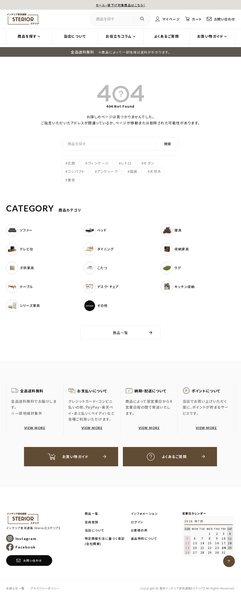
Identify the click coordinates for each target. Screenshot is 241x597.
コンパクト (76, 171)
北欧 (71, 163)
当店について (75, 36)
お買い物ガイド (210, 36)
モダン (149, 163)
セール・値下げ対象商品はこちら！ (120, 4)
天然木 (155, 171)
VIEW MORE (34, 428)
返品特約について (144, 539)
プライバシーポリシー (45, 589)
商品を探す (27, 36)
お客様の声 (139, 530)
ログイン (137, 522)
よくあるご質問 (166, 36)
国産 (134, 171)
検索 (167, 143)
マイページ (168, 18)
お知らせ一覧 (15, 589)
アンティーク (107, 171)
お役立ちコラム (119, 36)
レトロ (126, 163)
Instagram (26, 539)
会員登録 (91, 522)
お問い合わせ (223, 18)
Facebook (26, 547)
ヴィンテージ (98, 163)
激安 (71, 179)
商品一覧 (120, 332)
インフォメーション (144, 514)
